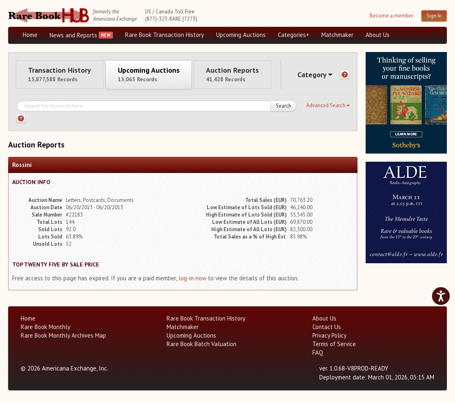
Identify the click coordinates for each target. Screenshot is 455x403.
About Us (378, 35)
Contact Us (326, 327)
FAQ (317, 353)
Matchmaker (337, 35)
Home (30, 35)
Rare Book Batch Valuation (201, 344)
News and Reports (73, 35)
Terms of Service (334, 344)
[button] (327, 106)
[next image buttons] (441, 102)
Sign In (434, 15)
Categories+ (293, 35)
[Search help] (21, 119)
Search (283, 106)
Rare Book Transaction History (164, 35)
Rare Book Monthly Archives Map (63, 336)
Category (314, 74)
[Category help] (344, 75)
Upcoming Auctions (241, 35)
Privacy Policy (329, 336)
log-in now (192, 278)
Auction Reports (234, 74)
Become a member (391, 15)
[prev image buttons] (371, 102)
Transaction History (60, 74)
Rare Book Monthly (45, 327)
